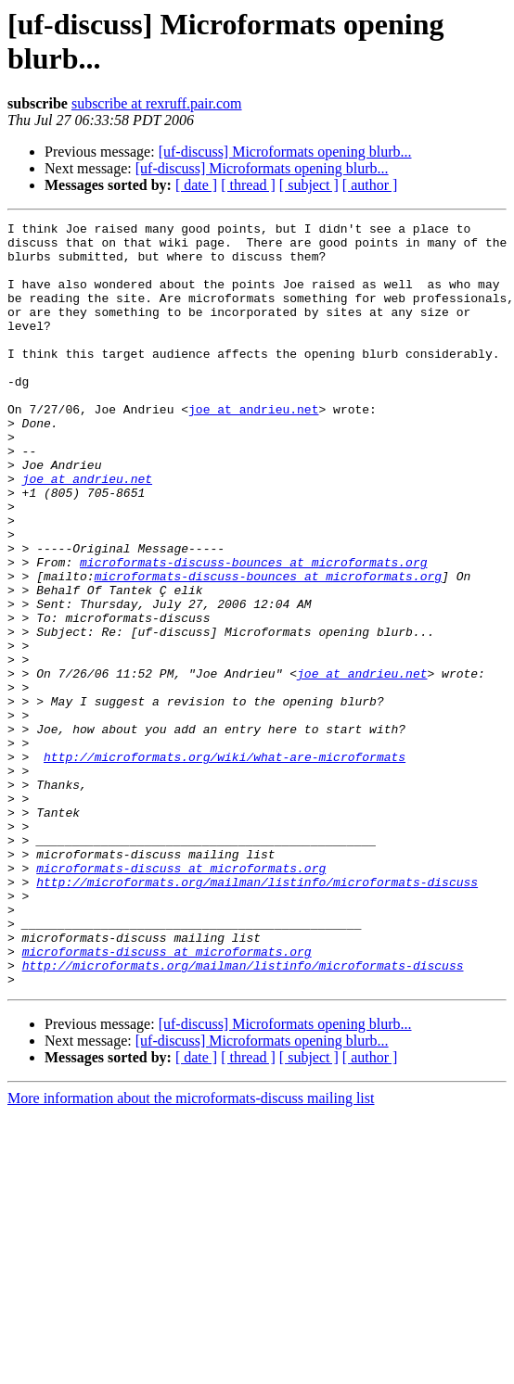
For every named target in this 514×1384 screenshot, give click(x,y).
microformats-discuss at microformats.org (181, 998)
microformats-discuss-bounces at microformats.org (253, 631)
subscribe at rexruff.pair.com (156, 103)
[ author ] (370, 185)
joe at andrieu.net (253, 447)
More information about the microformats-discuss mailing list (190, 1251)
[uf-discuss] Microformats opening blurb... (285, 151)
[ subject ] (309, 185)
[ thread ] (248, 185)
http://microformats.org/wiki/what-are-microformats (224, 865)
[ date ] (196, 185)
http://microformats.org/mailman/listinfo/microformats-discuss (257, 1015)
